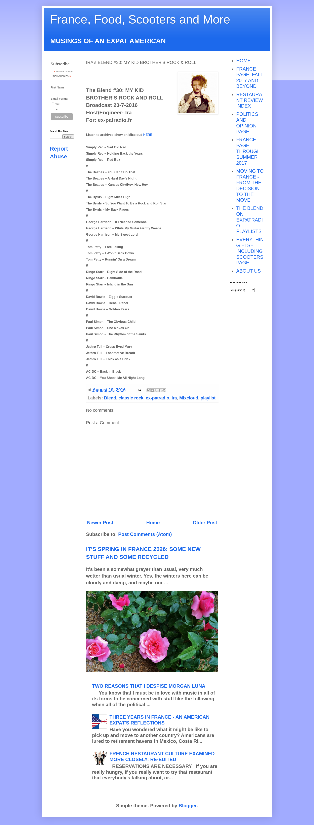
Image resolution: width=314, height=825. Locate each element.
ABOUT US (248, 271)
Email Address (61, 76)
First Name (57, 87)
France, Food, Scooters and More (140, 19)
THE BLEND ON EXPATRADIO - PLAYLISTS (249, 219)
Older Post (205, 522)
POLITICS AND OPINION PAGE (247, 122)
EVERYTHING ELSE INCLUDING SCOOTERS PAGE (250, 251)
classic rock (131, 397)
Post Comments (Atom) (145, 534)
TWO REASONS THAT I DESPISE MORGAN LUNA (148, 686)
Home (153, 522)
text (57, 109)
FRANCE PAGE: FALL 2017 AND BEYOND (249, 77)
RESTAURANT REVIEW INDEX (249, 100)
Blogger (187, 805)
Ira (174, 397)
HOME (243, 60)
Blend (110, 397)
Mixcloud (188, 397)
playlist (208, 397)
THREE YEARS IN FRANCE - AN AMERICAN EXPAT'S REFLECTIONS (160, 719)
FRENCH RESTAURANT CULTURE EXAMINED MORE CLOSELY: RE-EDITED (162, 756)
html (57, 104)
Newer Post (100, 522)
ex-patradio (157, 397)
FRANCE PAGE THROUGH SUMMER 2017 (248, 151)
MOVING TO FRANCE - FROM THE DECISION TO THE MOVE (250, 185)
